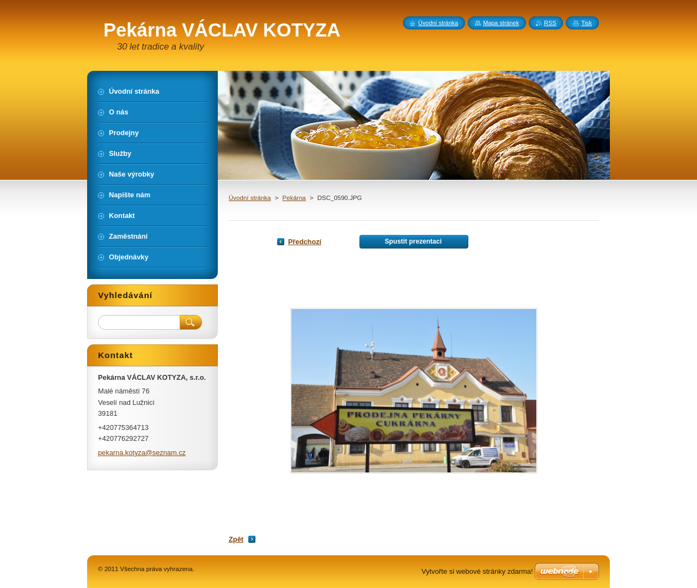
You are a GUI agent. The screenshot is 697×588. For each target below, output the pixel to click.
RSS (550, 23)
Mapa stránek (501, 23)
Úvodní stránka (250, 198)
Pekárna (294, 198)
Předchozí (304, 242)
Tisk (586, 23)
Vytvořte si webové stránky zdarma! (477, 571)
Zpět (236, 539)
